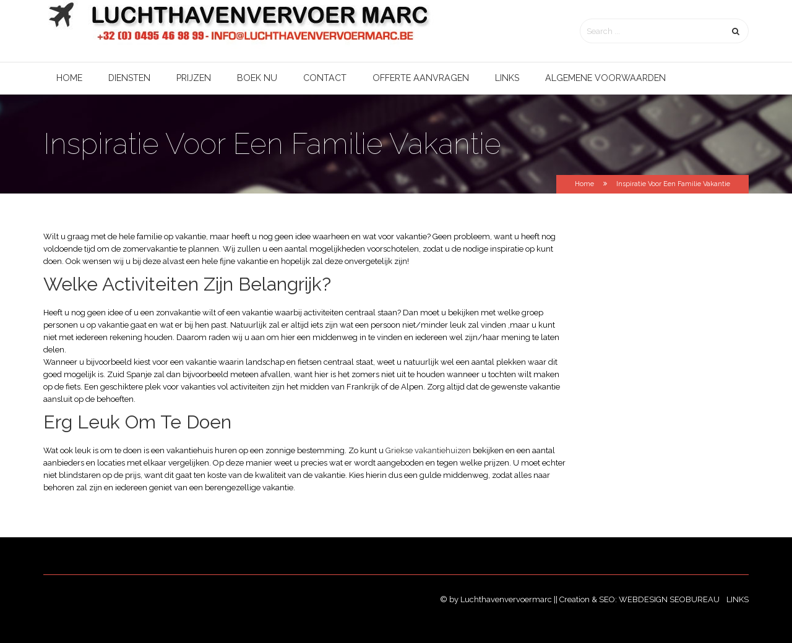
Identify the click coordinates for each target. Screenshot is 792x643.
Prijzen (193, 78)
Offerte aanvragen (420, 78)
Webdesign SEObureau (670, 599)
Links (507, 78)
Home (69, 78)
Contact (324, 78)
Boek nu (257, 78)
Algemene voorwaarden (605, 78)
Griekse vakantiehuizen (428, 450)
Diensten (129, 78)
